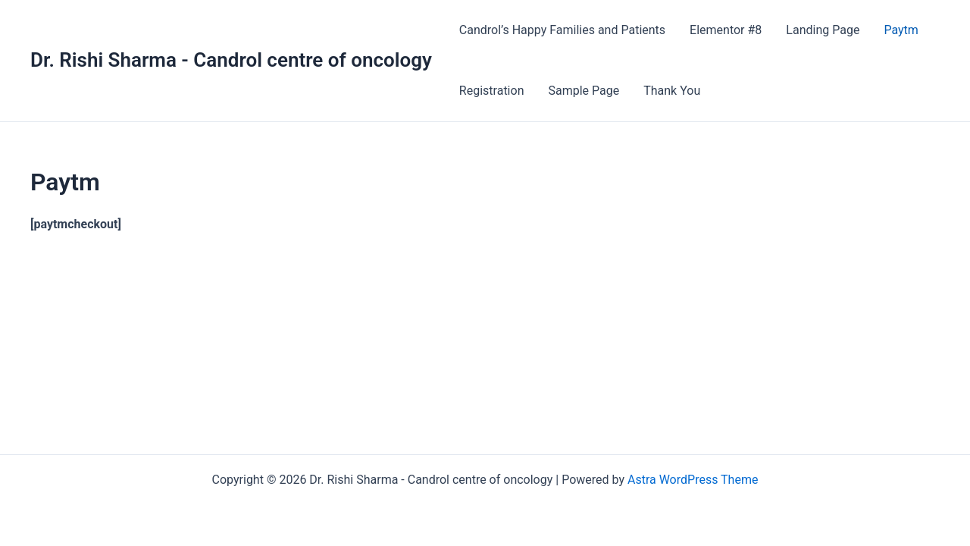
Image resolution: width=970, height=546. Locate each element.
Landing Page (822, 30)
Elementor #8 (726, 30)
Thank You (671, 90)
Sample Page (583, 90)
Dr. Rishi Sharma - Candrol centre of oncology (231, 60)
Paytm (901, 30)
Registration (491, 90)
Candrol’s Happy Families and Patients (562, 30)
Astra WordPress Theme (692, 479)
